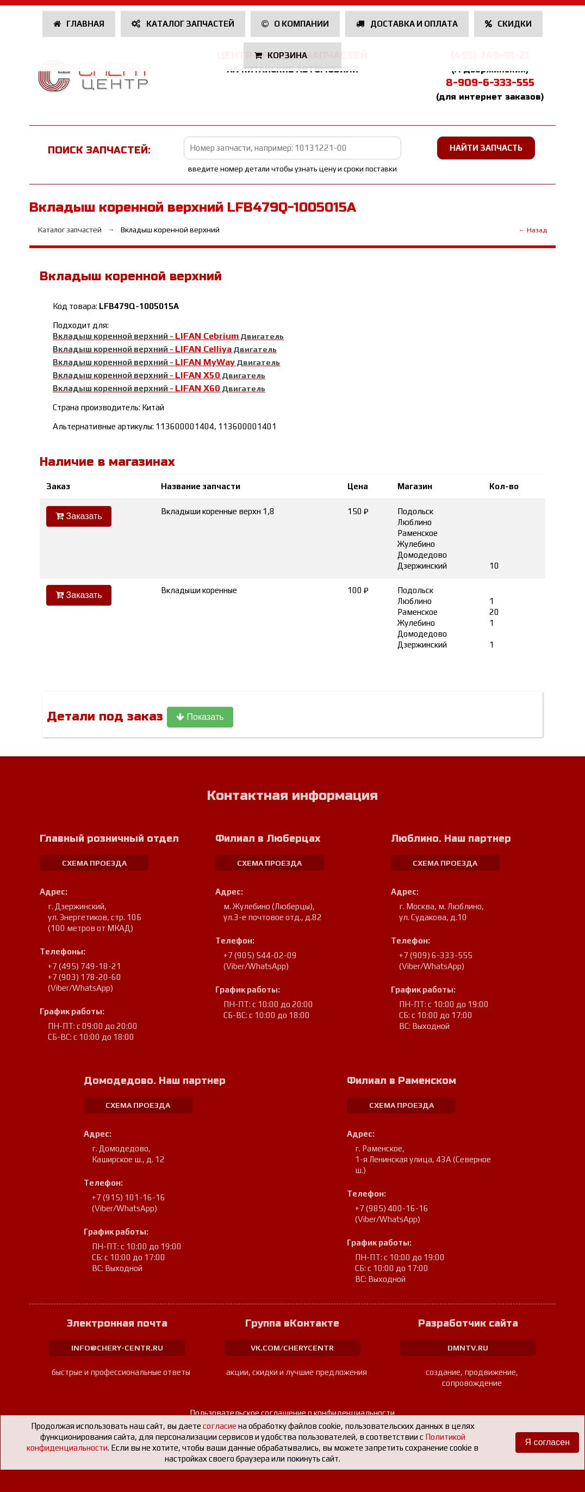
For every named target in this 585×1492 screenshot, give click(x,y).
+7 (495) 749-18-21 (84, 966)
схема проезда (94, 863)
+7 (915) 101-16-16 (128, 1197)
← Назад (532, 230)
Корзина (281, 55)
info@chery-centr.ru (117, 1347)
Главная (79, 23)
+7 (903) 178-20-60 (84, 977)
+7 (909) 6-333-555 (435, 955)
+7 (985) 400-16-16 (391, 1208)
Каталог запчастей (183, 23)
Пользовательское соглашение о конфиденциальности (292, 1412)
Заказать (78, 516)
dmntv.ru (467, 1347)
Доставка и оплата (407, 23)
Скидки (508, 23)
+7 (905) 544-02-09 (260, 955)
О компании (295, 23)
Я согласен (547, 1442)
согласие (220, 1426)
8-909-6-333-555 (490, 83)
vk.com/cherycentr (292, 1347)
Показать (199, 717)
